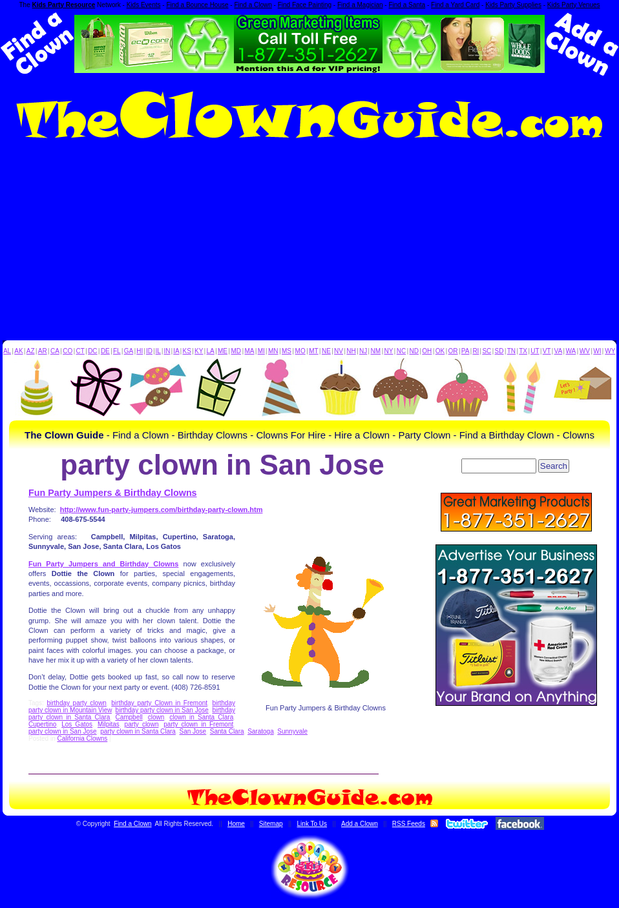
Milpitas (109, 724)
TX (523, 351)
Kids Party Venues (573, 4)
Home (236, 823)
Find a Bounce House (197, 4)
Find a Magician (360, 4)
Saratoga (260, 731)
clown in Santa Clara (201, 717)
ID (149, 351)
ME (222, 351)
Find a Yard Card (455, 4)
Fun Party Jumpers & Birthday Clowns (112, 493)
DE (105, 351)
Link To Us (312, 823)
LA (211, 351)
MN (273, 351)
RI (475, 351)
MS (286, 351)
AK (18, 351)
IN (166, 351)
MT (313, 351)
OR (453, 351)
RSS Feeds (408, 823)
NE (326, 351)
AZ (30, 351)
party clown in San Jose (62, 731)
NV (338, 351)
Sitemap (271, 823)
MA (250, 351)
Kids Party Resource (64, 4)
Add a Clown (359, 823)
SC (486, 351)
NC (401, 351)
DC (92, 351)
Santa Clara (227, 731)
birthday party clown (76, 703)
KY (198, 351)
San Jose (192, 731)
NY (388, 351)
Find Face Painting (304, 4)
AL (7, 351)
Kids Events (144, 4)
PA (465, 351)
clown (156, 717)
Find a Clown (252, 4)
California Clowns (82, 738)
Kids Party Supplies (513, 4)
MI (261, 351)
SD (499, 351)
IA (176, 351)
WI (597, 351)
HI (139, 351)
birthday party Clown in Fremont (159, 703)
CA (54, 351)
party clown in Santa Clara (138, 731)
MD (236, 351)
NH (350, 351)
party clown (142, 724)
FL (117, 351)
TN (511, 351)
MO (300, 351)
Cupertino (42, 724)
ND (414, 351)
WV (585, 351)
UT (534, 351)
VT (547, 351)
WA (571, 351)
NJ (363, 351)
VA (558, 351)
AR (42, 351)
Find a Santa (406, 4)
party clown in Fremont (198, 724)
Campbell (128, 717)
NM (376, 351)
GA (128, 351)
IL (158, 351)
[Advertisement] (309, 243)
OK (440, 351)
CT (80, 351)
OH (427, 351)
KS (187, 351)
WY (610, 351)
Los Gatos (76, 724)
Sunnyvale (292, 731)
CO (67, 351)
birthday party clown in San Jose (162, 710)
